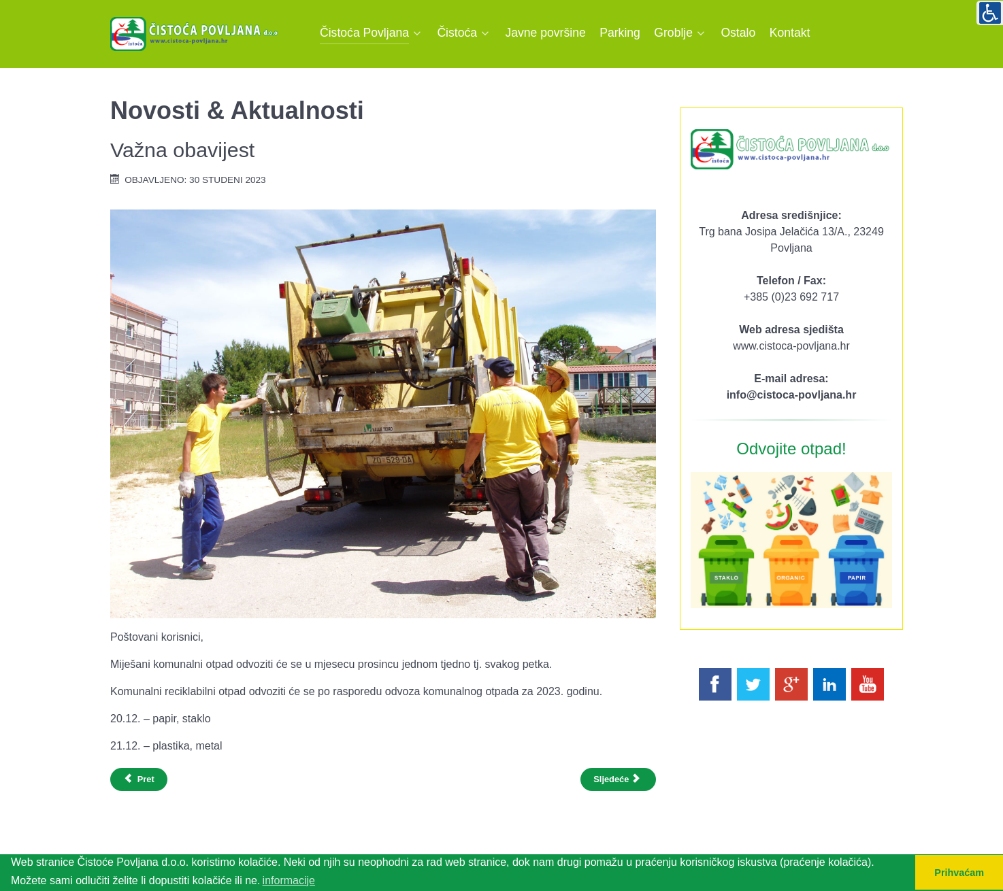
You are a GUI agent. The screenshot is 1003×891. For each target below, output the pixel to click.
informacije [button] (289, 880)
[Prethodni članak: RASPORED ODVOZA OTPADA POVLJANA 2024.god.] (138, 779)
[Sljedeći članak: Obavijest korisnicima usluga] (618, 779)
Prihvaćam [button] (959, 872)
